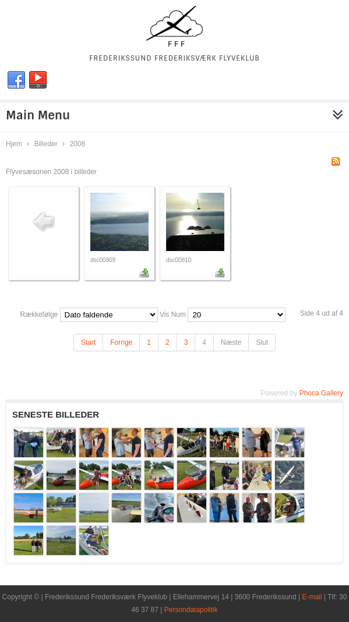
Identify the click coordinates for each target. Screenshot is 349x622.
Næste (231, 342)
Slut (262, 342)
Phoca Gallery (321, 393)
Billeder (46, 144)
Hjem (14, 144)
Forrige (121, 342)
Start (88, 342)
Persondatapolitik (191, 610)
